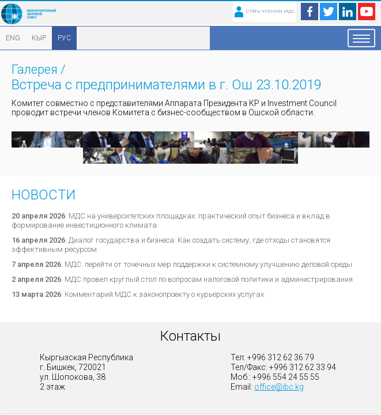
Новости (44, 195)
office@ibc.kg (279, 386)
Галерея (35, 69)
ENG (13, 38)
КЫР (39, 38)
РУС (64, 38)
